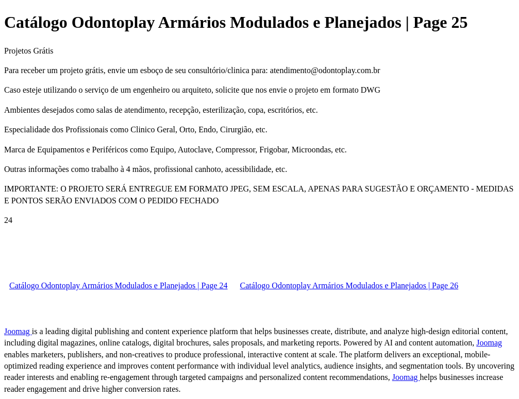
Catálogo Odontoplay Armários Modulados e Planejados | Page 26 (349, 285)
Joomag (18, 331)
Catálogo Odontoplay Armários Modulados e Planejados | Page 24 (118, 285)
